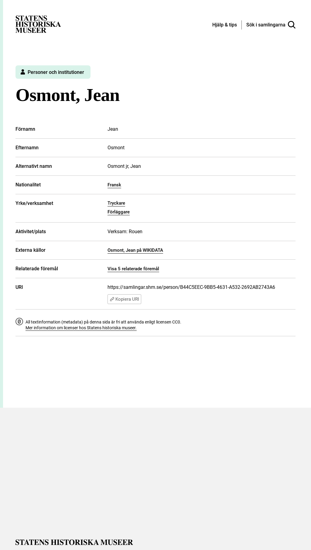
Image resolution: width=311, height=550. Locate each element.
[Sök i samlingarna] (271, 25)
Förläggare (119, 212)
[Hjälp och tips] (224, 25)
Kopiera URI (124, 299)
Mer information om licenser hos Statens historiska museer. (81, 327)
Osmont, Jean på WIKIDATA (135, 250)
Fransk (114, 185)
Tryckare (116, 203)
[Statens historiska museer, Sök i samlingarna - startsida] (38, 24)
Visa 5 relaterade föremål (133, 269)
